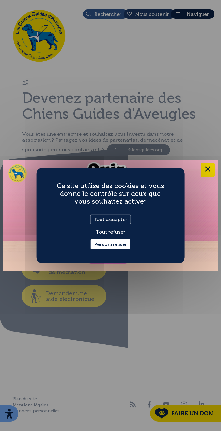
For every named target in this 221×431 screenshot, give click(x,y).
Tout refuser (110, 232)
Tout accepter (110, 219)
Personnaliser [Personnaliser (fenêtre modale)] (110, 244)
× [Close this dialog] (207, 170)
